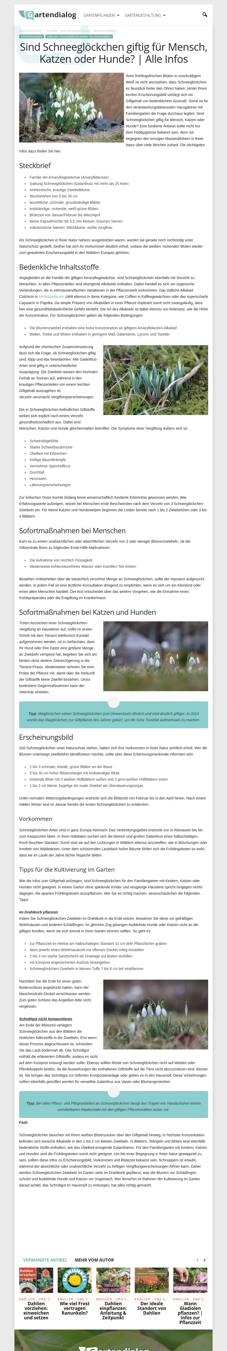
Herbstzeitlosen (51, 296)
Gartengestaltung (145, 15)
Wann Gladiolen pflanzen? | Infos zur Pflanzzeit (190, 1313)
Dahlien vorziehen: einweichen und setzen (36, 1311)
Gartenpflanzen (102, 15)
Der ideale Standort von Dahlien (151, 1308)
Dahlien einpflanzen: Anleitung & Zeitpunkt (113, 1311)
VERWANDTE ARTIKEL (45, 1260)
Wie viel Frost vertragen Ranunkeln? (75, 1308)
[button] (204, 15)
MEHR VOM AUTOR (94, 1260)
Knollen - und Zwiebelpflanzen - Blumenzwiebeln (79, 36)
